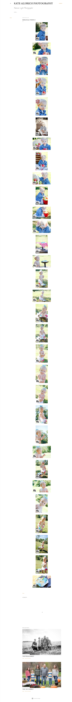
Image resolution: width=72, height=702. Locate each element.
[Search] (60, 3)
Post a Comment (28, 658)
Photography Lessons (43, 12)
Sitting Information (33, 12)
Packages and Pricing (22, 12)
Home (15, 12)
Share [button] (11, 17)
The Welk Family (28, 656)
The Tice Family (27, 689)
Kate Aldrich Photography (33, 3)
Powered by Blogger (36, 698)
